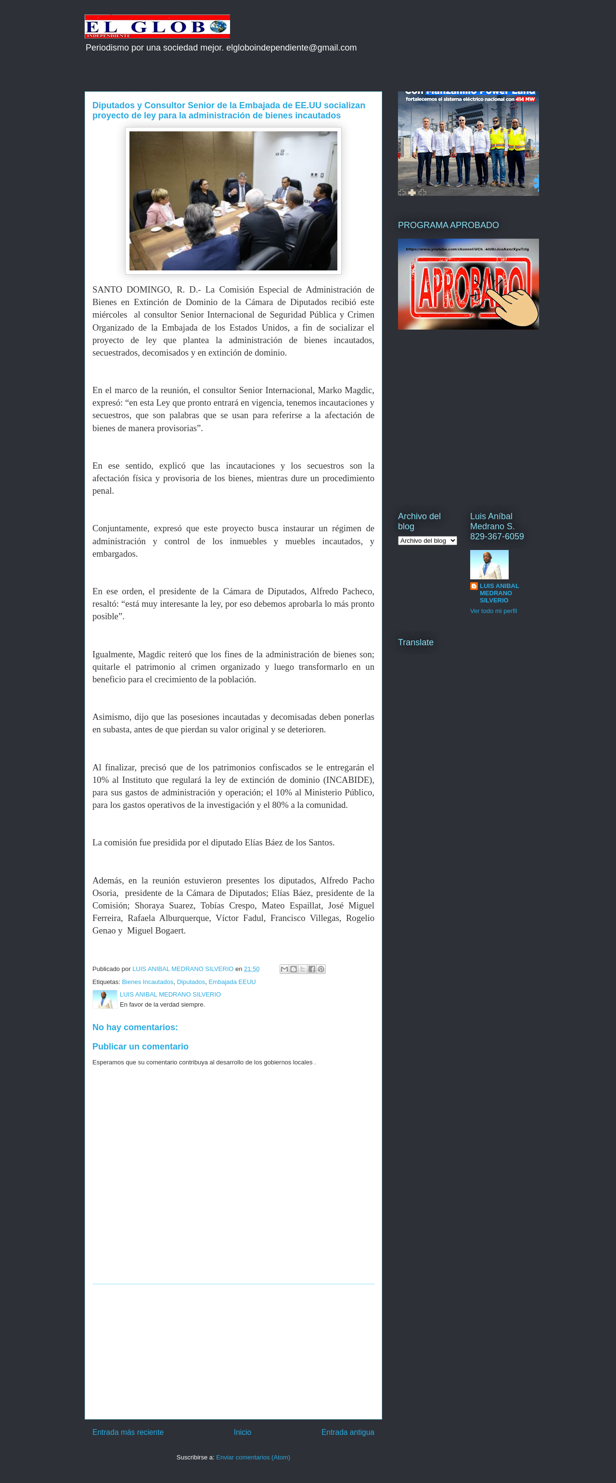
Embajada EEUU (232, 981)
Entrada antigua (347, 1432)
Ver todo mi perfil (493, 610)
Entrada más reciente (128, 1432)
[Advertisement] (233, 1351)
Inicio (242, 1432)
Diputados (191, 981)
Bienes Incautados (147, 981)
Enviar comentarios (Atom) (253, 1457)
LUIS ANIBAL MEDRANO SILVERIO (499, 593)
